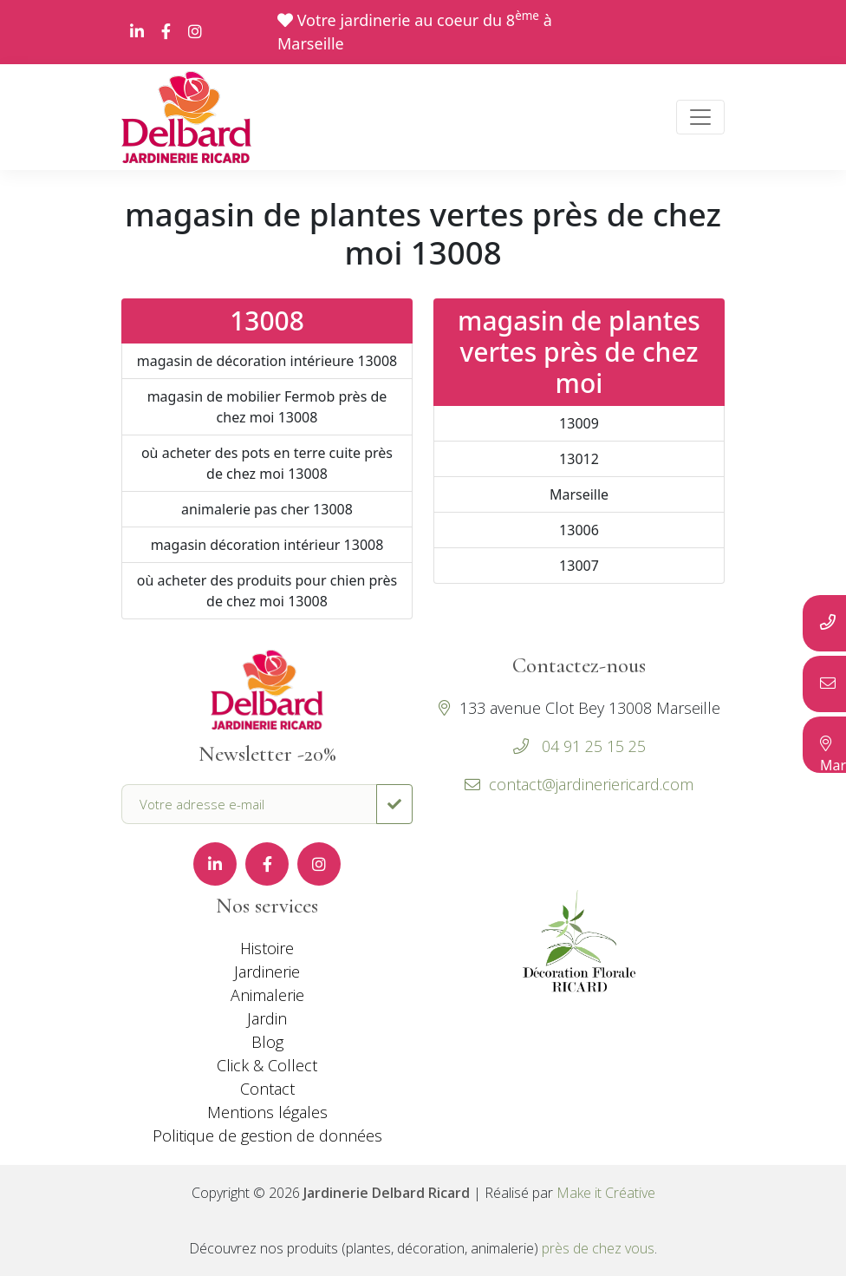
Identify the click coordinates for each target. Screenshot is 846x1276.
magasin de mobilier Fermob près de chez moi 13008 (267, 407)
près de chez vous (598, 1248)
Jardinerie (267, 971)
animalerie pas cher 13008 (267, 509)
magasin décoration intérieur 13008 (267, 544)
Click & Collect (267, 1065)
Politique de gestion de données (267, 1135)
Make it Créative (605, 1192)
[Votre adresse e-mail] (249, 804)
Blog (267, 1041)
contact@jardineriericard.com (579, 784)
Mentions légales (267, 1112)
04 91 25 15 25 (591, 746)
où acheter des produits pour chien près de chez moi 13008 (267, 591)
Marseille (579, 494)
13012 (579, 458)
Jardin (267, 1018)
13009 (579, 423)
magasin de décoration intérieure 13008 (267, 360)
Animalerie (267, 995)
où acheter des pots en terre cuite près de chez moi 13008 (267, 463)
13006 (579, 530)
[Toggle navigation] (700, 117)
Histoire (267, 948)
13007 (579, 565)
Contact (267, 1088)
